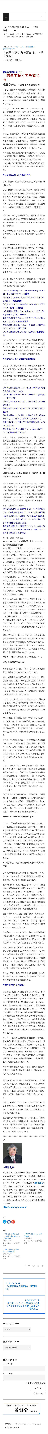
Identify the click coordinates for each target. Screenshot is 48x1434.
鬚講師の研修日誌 (9, 49)
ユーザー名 (8, 1364)
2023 (12, 34)
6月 (18, 34)
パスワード (8, 1373)
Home (5, 34)
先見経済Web (24, 6)
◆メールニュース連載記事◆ (32, 34)
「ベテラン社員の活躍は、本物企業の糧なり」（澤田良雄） (11, 1236)
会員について (39, 1393)
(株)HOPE (38, 1183)
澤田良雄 (18, 60)
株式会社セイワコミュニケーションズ (27, 1424)
